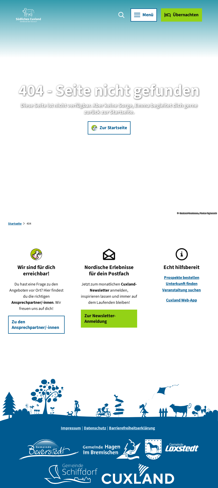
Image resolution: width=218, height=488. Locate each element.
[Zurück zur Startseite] (28, 15)
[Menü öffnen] (143, 15)
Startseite (15, 224)
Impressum (71, 428)
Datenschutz (95, 428)
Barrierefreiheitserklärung (132, 428)
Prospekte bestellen (181, 277)
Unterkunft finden (181, 284)
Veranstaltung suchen (181, 290)
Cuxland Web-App (181, 300)
